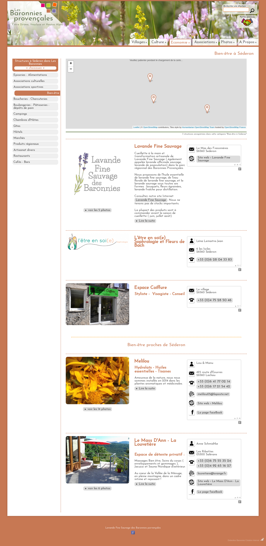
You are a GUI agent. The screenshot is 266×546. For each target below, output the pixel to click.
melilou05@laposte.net (213, 394)
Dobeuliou (232, 540)
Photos (226, 42)
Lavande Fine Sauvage (158, 146)
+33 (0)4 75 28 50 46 (214, 300)
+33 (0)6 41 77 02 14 (214, 381)
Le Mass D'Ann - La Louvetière (155, 442)
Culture (157, 42)
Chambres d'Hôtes (25, 120)
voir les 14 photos (97, 409)
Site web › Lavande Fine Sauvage (214, 159)
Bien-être (53, 93)
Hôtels (17, 132)
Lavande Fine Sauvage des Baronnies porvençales (133, 528)
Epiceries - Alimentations (30, 75)
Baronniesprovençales (48, 15)
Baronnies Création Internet (250, 540)
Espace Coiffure (150, 287)
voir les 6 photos (97, 488)
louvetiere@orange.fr (212, 473)
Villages (138, 42)
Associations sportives (28, 87)
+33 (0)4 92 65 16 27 (214, 466)
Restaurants (21, 157)
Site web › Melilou (210, 403)
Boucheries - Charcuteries (30, 99)
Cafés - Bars (21, 163)
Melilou (141, 361)
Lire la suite (145, 220)
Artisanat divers (24, 151)
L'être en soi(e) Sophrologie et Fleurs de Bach (159, 242)
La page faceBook (210, 412)
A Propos (246, 42)
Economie (179, 42)
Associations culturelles (29, 81)
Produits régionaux (26, 144)
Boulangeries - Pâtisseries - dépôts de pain (31, 107)
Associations (204, 42)
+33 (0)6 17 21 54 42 (214, 386)
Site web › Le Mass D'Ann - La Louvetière (218, 483)
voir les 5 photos (97, 210)
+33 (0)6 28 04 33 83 (215, 259)
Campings (20, 114)
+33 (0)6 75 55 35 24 (214, 461)
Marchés (19, 138)
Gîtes (16, 126)
